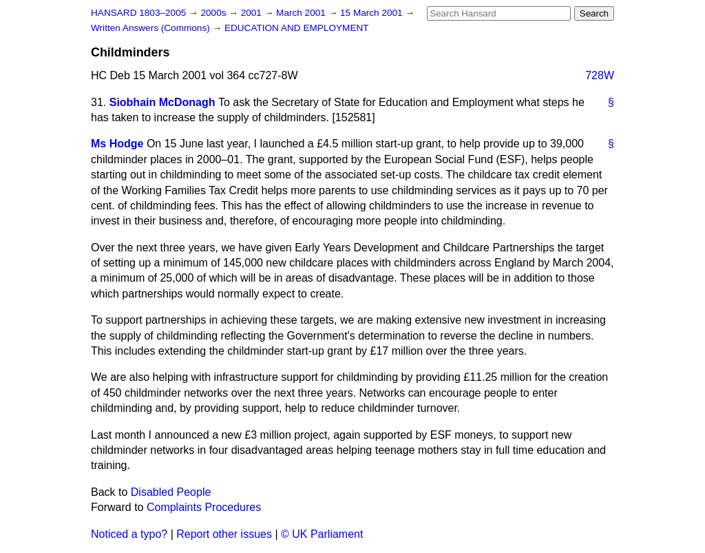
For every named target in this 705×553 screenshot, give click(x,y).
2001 (252, 13)
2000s (214, 13)
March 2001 (302, 13)
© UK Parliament (322, 534)
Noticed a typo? (129, 534)
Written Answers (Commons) (152, 28)
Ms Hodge (117, 143)
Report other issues (224, 534)
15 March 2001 (372, 13)
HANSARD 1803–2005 (138, 13)
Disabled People (171, 492)
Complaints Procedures (204, 507)
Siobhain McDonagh (162, 102)
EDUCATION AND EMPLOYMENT (296, 28)
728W (599, 75)
